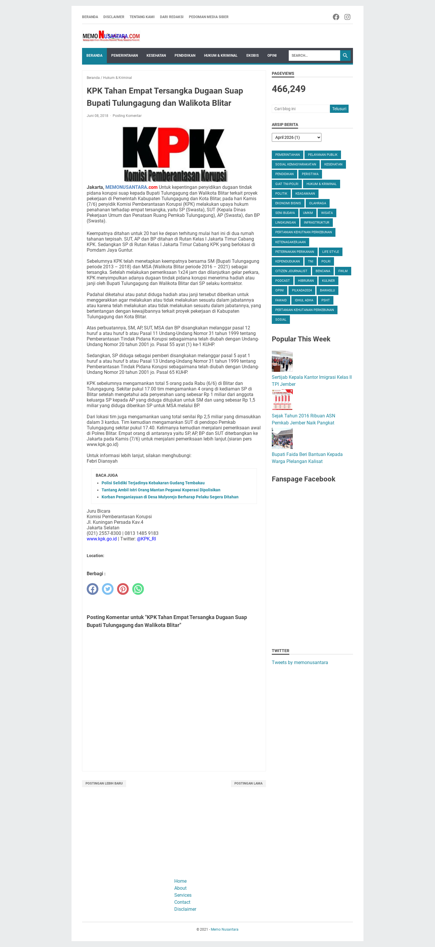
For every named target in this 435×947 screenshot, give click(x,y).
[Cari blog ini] (300, 109)
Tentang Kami (142, 17)
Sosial (280, 320)
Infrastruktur (316, 222)
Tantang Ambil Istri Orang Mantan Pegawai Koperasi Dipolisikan (161, 490)
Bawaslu (327, 290)
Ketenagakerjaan (290, 242)
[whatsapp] (138, 589)
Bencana (323, 271)
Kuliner (328, 281)
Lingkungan (285, 222)
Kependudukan (287, 261)
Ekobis (252, 55)
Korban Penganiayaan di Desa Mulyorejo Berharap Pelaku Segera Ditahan (170, 497)
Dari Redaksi (172, 17)
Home (180, 881)
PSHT (325, 300)
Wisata (327, 213)
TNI (310, 261)
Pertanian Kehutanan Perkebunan (304, 310)
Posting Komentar (127, 116)
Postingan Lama (248, 783)
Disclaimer (113, 17)
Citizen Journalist (291, 271)
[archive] (296, 137)
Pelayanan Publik (322, 155)
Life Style (330, 252)
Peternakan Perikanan (294, 252)
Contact (182, 902)
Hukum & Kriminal (221, 55)
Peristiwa (310, 174)
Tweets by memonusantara (300, 662)
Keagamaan (305, 194)
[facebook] (92, 589)
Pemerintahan (124, 55)
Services (183, 895)
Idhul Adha (304, 300)
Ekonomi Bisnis (288, 203)
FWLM (343, 271)
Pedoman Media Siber (209, 17)
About (180, 888)
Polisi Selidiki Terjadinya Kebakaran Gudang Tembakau (153, 483)
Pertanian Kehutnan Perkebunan (303, 232)
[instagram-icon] (348, 17)
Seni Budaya (285, 213)
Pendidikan (185, 55)
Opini (272, 55)
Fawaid (281, 300)
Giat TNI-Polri (286, 184)
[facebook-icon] (336, 17)
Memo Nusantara (225, 929)
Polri (325, 261)
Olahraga (317, 203)
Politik (281, 194)
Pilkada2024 (302, 290)
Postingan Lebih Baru (104, 783)
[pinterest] (123, 589)
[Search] (314, 55)
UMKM (308, 213)
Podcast (282, 281)
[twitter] (108, 589)
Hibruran (306, 281)
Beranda (90, 17)
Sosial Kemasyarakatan (295, 164)
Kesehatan (156, 55)
